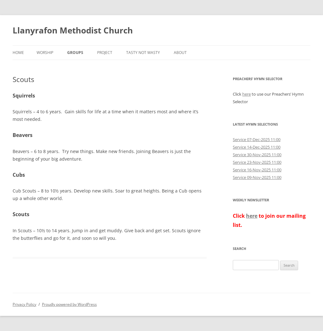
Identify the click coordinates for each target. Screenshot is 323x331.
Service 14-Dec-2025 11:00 (256, 147)
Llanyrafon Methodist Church (73, 30)
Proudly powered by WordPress (69, 304)
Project (104, 52)
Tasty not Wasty (143, 52)
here (246, 94)
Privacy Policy (24, 304)
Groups (75, 52)
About (180, 52)
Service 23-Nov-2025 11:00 (257, 162)
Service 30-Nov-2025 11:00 (257, 154)
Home (18, 52)
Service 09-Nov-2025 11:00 (257, 177)
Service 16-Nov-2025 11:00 (257, 170)
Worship (45, 52)
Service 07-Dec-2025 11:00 (256, 139)
